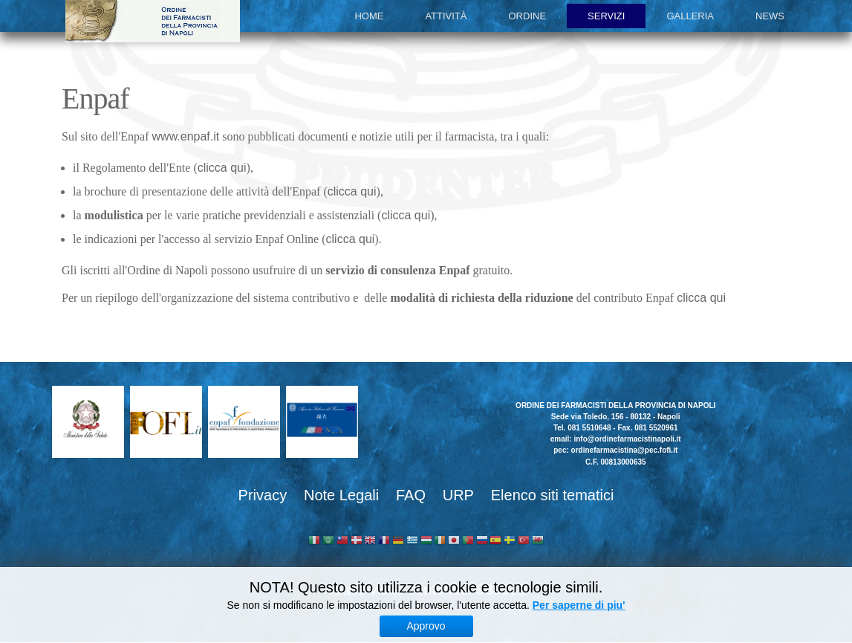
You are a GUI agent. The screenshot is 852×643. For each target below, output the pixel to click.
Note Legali (341, 495)
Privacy (262, 495)
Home (368, 16)
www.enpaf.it (186, 136)
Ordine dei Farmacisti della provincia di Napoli (152, 21)
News (769, 16)
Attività (445, 16)
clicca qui (222, 167)
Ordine (528, 16)
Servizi (606, 16)
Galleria (690, 16)
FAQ (411, 495)
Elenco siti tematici (552, 495)
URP (458, 495)
